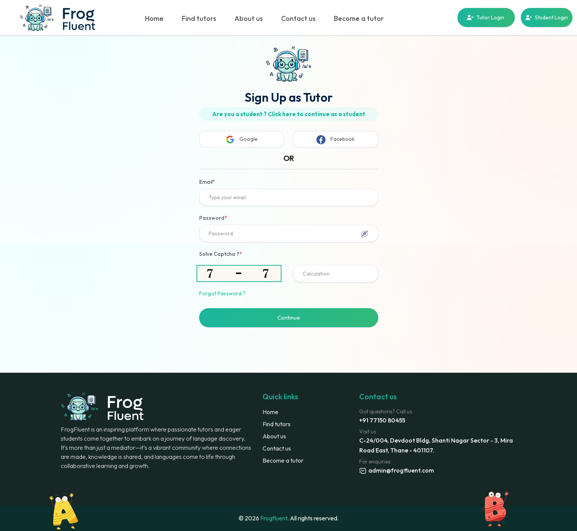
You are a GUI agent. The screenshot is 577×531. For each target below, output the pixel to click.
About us (248, 18)
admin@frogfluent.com (396, 470)
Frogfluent (273, 518)
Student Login (546, 17)
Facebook (335, 139)
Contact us (298, 18)
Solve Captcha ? (220, 254)
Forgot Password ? (222, 293)
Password (213, 217)
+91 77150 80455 (382, 420)
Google (242, 139)
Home (154, 18)
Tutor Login (486, 17)
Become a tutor (359, 18)
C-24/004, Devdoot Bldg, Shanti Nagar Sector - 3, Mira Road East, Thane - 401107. (436, 445)
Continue (288, 317)
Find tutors (199, 18)
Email (207, 181)
